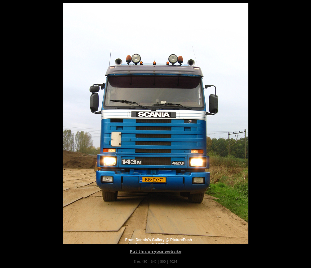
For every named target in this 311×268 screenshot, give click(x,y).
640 (154, 261)
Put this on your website (155, 251)
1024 (173, 261)
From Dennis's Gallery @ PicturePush (158, 240)
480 (144, 261)
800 (163, 261)
